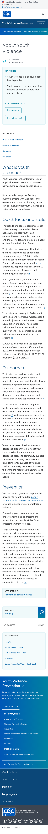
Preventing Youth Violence (18, 594)
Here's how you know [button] (12, 7)
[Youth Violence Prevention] (24, 683)
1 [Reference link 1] (37, 263)
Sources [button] (11, 625)
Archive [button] (7, 802)
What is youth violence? (12, 140)
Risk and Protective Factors (35, 31)
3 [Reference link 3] (11, 338)
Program (8, 743)
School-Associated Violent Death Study (21, 664)
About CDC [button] (10, 779)
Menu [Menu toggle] (41, 24)
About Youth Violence (11, 31)
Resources (8, 738)
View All (9, 706)
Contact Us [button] (10, 772)
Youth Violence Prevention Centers (19, 754)
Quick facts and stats (10, 145)
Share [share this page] (41, 625)
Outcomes (6, 151)
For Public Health (15, 118)
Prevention (6, 157)
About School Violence (14, 647)
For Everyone (13, 110)
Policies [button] (7, 787)
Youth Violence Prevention (17, 23)
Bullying (8, 642)
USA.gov (16, 827)
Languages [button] (10, 794)
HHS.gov (6, 827)
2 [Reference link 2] (39, 263)
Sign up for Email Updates (19, 764)
